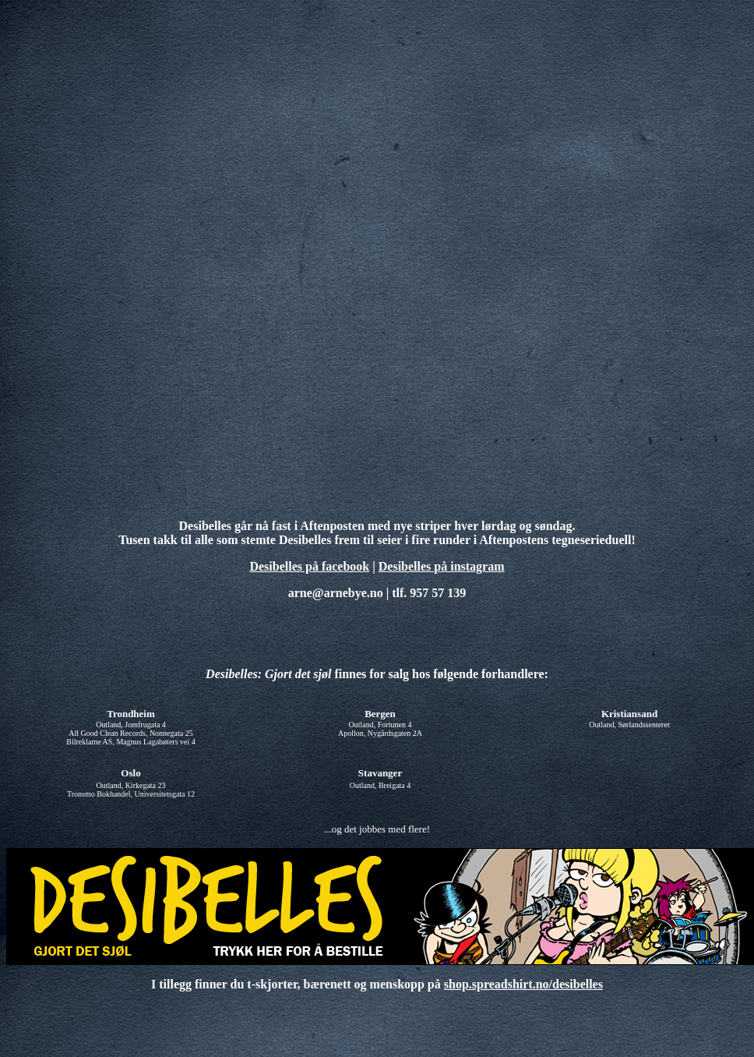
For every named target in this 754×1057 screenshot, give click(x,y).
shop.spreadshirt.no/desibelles (523, 984)
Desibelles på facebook (309, 566)
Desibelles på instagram (442, 566)
